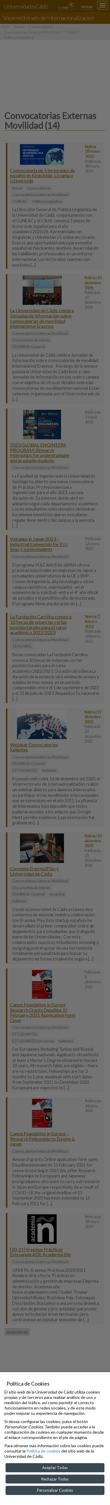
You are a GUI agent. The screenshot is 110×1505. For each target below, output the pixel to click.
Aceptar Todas (55, 1467)
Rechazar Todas (55, 1479)
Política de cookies (43, 1450)
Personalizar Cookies (55, 1490)
